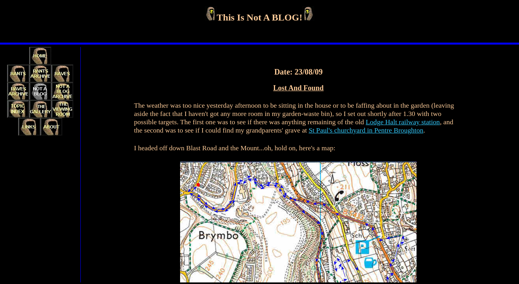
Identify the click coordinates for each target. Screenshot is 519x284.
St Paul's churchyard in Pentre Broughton (366, 130)
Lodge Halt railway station (403, 122)
